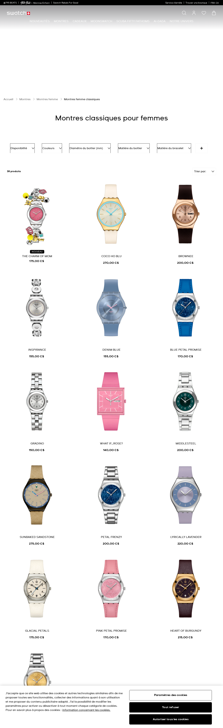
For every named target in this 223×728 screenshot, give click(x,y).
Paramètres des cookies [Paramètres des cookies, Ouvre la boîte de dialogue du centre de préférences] (170, 695)
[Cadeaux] (79, 21)
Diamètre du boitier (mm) (82, 147)
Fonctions (192, 147)
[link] (25, 3)
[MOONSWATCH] (101, 21)
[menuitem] (40, 21)
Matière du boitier (123, 147)
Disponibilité (21, 147)
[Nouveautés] (40, 21)
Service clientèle (173, 3)
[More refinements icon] (13, 158)
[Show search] (184, 13)
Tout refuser (170, 707)
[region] (111, 707)
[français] (215, 2)
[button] (204, 13)
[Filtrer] (204, 180)
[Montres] (61, 21)
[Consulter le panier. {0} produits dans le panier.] (214, 13)
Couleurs (47, 147)
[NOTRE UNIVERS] (181, 21)
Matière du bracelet (160, 147)
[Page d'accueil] (18, 13)
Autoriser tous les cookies (171, 719)
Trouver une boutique (196, 3)
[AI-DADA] (160, 21)
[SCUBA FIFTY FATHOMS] (132, 21)
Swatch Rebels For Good (65, 3)
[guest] (194, 13)
